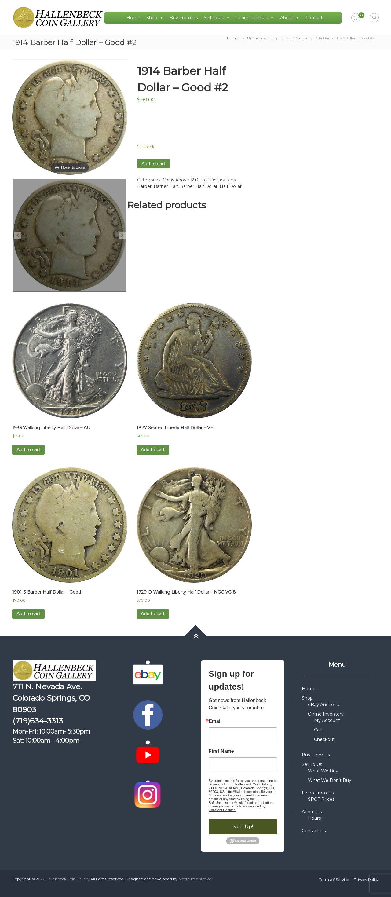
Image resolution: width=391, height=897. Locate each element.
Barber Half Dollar (198, 186)
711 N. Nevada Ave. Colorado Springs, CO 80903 (51, 698)
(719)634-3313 (38, 720)
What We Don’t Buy (329, 780)
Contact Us (314, 830)
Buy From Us (184, 17)
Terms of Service (334, 879)
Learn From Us (255, 18)
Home (133, 17)
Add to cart (153, 164)
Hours (314, 818)
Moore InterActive (194, 879)
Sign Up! (243, 826)
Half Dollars (297, 38)
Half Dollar (231, 186)
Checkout (324, 739)
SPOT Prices (321, 799)
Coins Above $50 (180, 180)
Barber (144, 186)
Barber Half (166, 186)
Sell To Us (217, 18)
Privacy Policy (366, 879)
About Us (312, 812)
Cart (318, 730)
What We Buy (323, 771)
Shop (154, 18)
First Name (221, 751)
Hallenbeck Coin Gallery (68, 879)
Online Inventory (262, 38)
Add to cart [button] (28, 449)
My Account (327, 720)
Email (215, 721)
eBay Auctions (323, 704)
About (289, 18)
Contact (314, 17)
